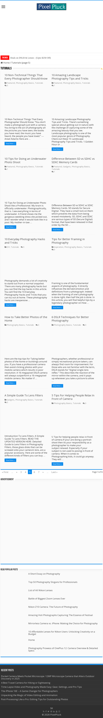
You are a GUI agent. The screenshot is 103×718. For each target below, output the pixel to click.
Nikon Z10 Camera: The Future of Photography (53, 606)
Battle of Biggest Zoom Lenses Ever (46, 598)
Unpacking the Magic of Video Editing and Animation (29, 695)
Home (5, 62)
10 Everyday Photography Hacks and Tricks (25, 240)
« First (5, 472)
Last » (54, 472)
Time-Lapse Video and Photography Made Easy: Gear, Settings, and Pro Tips (41, 686)
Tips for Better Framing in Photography (68, 240)
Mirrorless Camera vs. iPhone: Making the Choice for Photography (63, 623)
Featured (11, 83)
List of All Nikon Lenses (40, 590)
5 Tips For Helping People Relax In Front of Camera (73, 397)
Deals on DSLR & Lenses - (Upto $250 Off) (30, 58)
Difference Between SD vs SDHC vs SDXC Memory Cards (73, 160)
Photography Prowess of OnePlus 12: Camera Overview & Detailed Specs (63, 649)
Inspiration (58, 247)
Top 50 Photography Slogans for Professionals (52, 582)
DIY (8, 247)
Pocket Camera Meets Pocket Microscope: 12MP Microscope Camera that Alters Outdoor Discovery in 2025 (47, 677)
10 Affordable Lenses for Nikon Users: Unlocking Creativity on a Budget (61, 633)
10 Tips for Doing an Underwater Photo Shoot (25, 160)
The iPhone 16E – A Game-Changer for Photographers (29, 691)
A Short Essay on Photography (44, 573)
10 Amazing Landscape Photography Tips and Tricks (70, 76)
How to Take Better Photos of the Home (26, 318)
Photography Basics (25, 83)
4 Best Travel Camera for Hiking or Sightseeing (25, 682)
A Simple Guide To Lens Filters (24, 395)
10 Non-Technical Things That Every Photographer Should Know (26, 76)
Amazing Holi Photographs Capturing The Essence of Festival (60, 615)
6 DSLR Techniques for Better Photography (70, 318)
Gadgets (67, 166)
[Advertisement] (51, 31)
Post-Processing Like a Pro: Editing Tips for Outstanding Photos (34, 699)
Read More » (10, 143)
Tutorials (39, 83)
